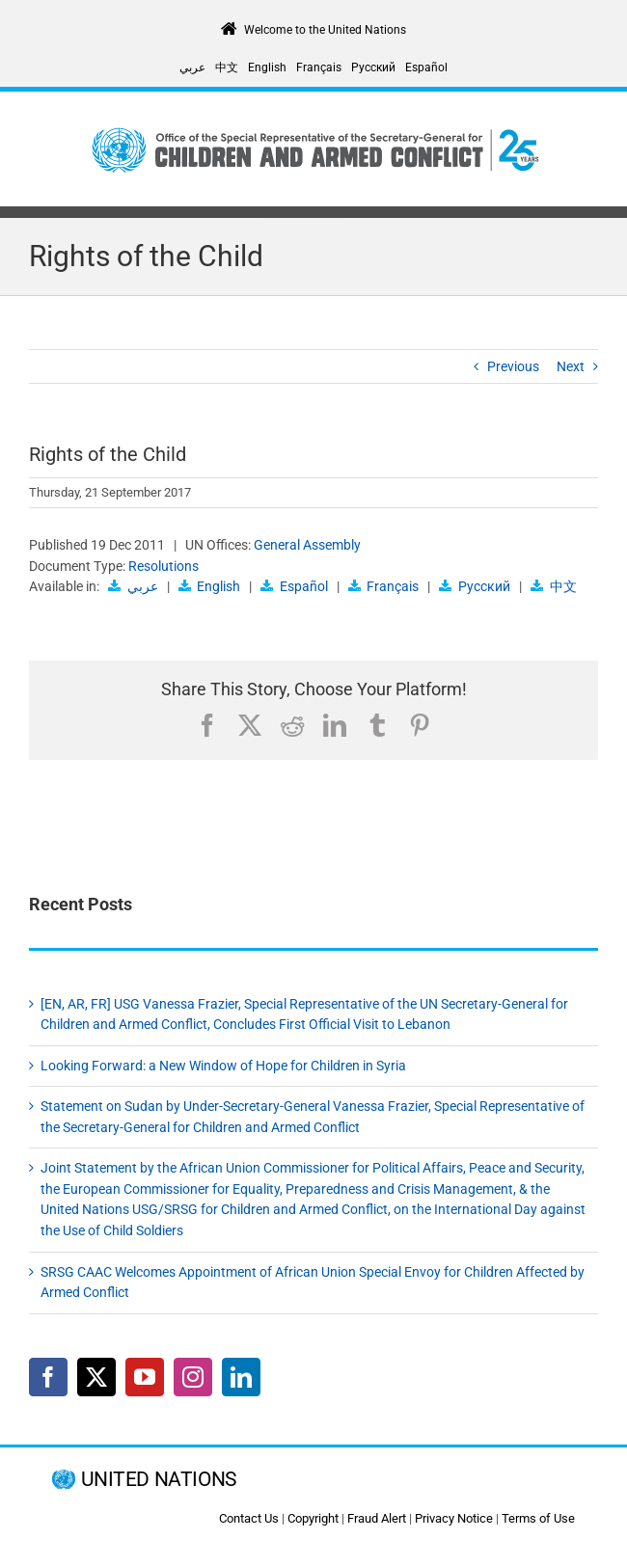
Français (393, 586)
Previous (513, 366)
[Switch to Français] (318, 67)
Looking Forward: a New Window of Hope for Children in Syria (223, 1065)
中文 (563, 586)
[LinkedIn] (241, 1377)
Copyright (313, 1518)
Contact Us (249, 1518)
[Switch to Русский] (373, 67)
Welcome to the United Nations (325, 30)
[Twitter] (96, 1377)
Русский (484, 586)
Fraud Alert (376, 1518)
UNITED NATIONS (158, 1480)
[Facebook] (48, 1377)
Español (304, 586)
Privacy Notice (454, 1518)
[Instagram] (193, 1377)
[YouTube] (144, 1377)
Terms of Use (538, 1518)
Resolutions (163, 566)
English (218, 586)
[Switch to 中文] (226, 67)
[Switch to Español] (426, 67)
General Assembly (307, 545)
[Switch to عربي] (192, 67)
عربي (142, 586)
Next (571, 366)
